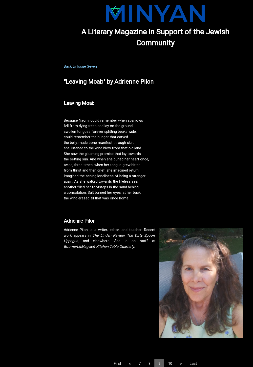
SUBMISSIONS (15, 71)
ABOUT (10, 88)
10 (178, 352)
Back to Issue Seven (96, 66)
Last (201, 352)
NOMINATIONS (16, 79)
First (125, 352)
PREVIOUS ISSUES (19, 62)
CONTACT (12, 96)
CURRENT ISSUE (17, 54)
